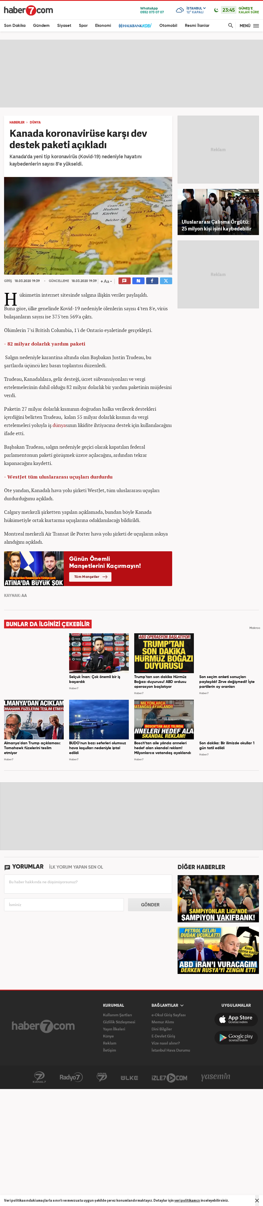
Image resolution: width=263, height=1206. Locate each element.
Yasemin (216, 1077)
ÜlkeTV (129, 1077)
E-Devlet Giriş (163, 1036)
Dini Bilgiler (162, 1028)
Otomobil (168, 26)
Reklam (109, 1043)
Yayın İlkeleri (114, 1028)
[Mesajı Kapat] (257, 1200)
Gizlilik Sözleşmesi (119, 1021)
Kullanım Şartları (117, 1014)
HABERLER (16, 122)
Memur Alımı (163, 1021)
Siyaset (64, 26)
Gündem (41, 26)
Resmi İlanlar (197, 26)
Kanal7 (39, 1077)
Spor (83, 26)
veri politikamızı (187, 1200)
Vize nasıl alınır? (166, 1043)
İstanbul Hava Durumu (171, 1050)
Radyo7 (71, 1077)
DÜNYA (35, 122)
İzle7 (169, 1077)
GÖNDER (150, 905)
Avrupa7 (102, 1077)
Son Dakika (14, 26)
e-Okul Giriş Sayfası (169, 1014)
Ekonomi (103, 26)
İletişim (109, 1050)
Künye (108, 1036)
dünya (59, 425)
